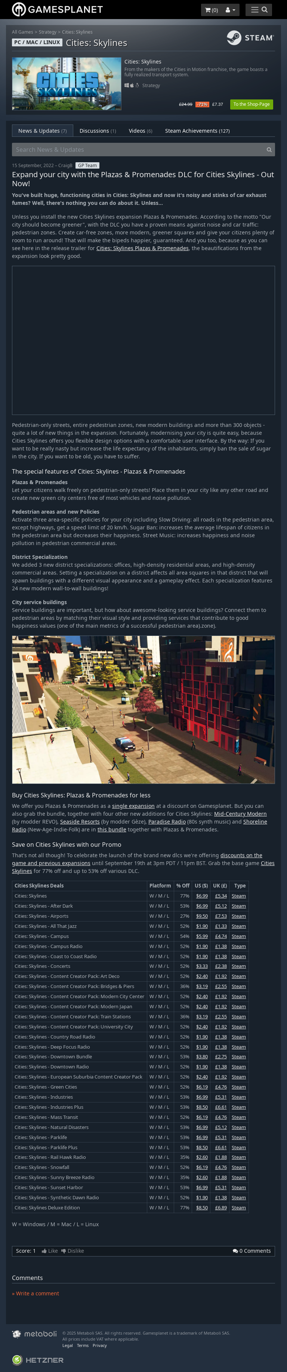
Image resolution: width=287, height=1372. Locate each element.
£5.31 (221, 1096)
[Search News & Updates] (138, 149)
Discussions (98, 130)
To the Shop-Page (252, 104)
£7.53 (221, 916)
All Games (22, 32)
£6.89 (221, 1207)
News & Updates (42, 130)
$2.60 (202, 1157)
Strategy (47, 32)
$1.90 (202, 926)
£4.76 (221, 1086)
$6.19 (202, 1086)
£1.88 (221, 1157)
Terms (83, 1345)
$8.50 (202, 1107)
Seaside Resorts (80, 821)
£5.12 (221, 905)
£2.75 (221, 1056)
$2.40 (202, 976)
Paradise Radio (167, 821)
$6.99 (202, 895)
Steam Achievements (197, 130)
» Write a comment (35, 1293)
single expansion (133, 805)
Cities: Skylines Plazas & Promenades (142, 248)
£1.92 (221, 976)
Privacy (100, 1345)
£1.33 (221, 926)
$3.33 (202, 966)
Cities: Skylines (77, 32)
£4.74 (221, 936)
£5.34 (221, 895)
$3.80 (202, 1056)
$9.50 (202, 916)
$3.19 (202, 986)
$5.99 (202, 936)
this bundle (112, 829)
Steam (239, 895)
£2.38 (221, 966)
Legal (67, 1345)
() (211, 9)
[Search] (269, 149)
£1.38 (221, 946)
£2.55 (221, 986)
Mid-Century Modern (240, 813)
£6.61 (221, 1107)
